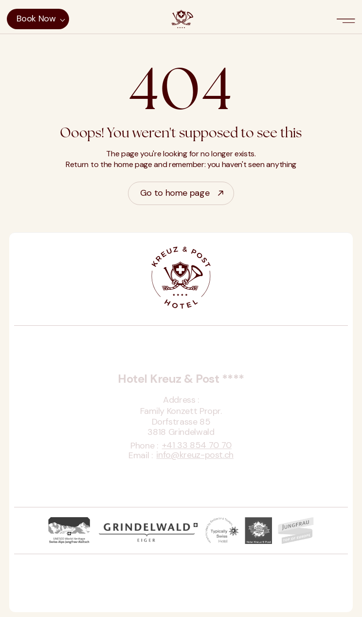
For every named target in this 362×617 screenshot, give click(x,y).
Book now (36, 18)
